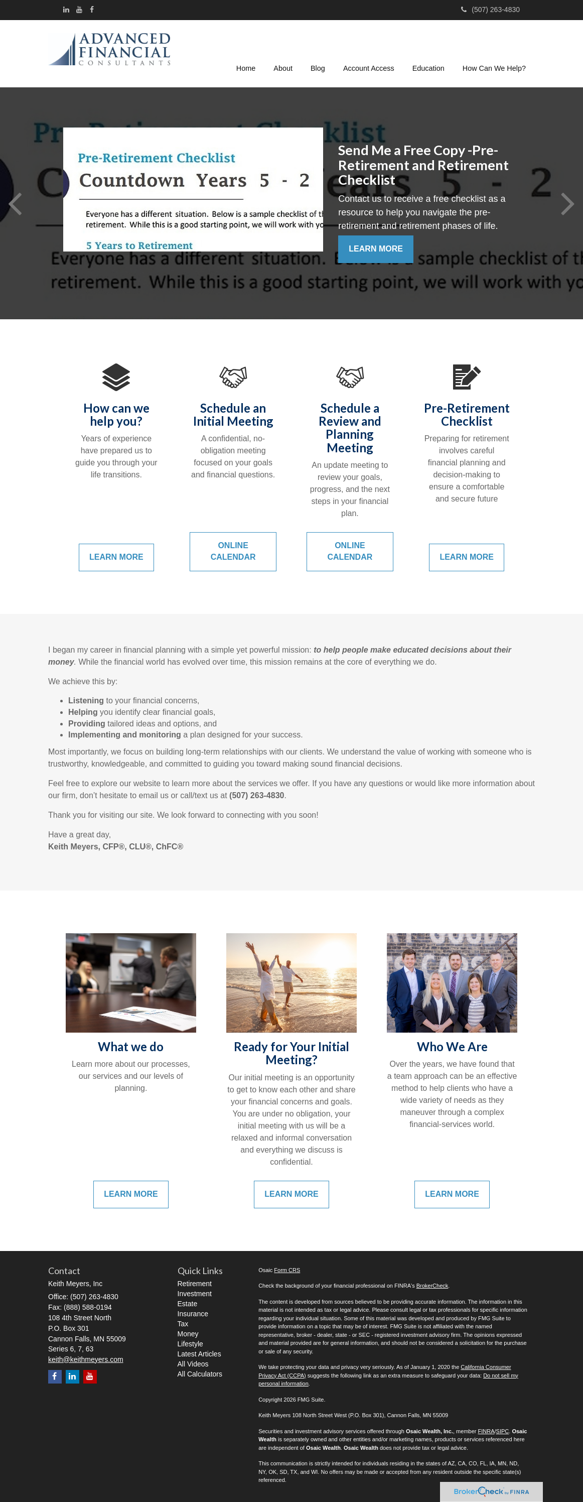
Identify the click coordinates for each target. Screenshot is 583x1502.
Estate (188, 1304)
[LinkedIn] (66, 10)
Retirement (195, 1284)
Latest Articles (199, 1354)
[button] (283, 52)
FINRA (486, 1431)
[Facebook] (92, 10)
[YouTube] (79, 10)
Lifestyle (190, 1344)
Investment (195, 1294)
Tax (183, 1324)
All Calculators (200, 1374)
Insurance (193, 1314)
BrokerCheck (432, 1286)
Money (188, 1334)
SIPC (502, 1431)
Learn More (376, 248)
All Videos (193, 1364)
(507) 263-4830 (490, 10)
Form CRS (287, 1270)
